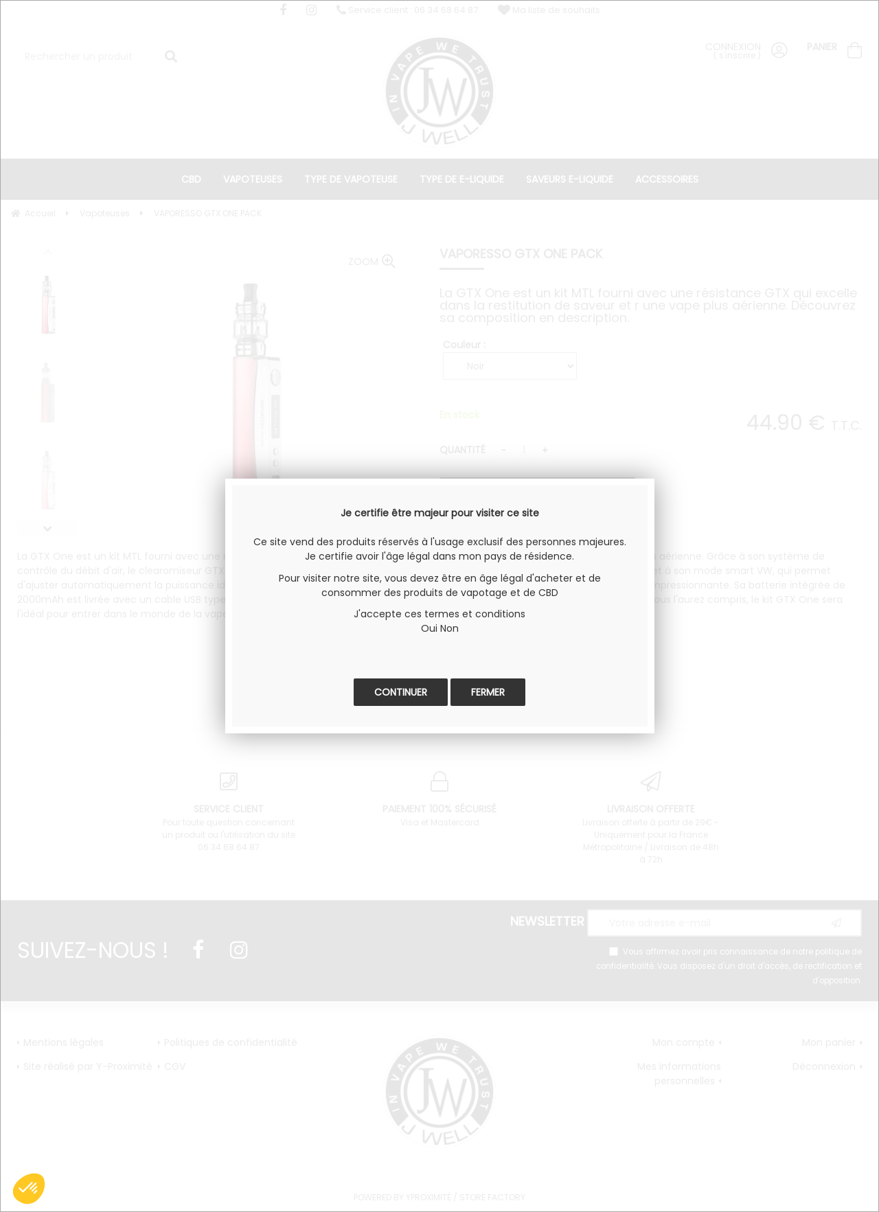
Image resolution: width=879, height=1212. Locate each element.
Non (449, 628)
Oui (429, 628)
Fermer (488, 692)
